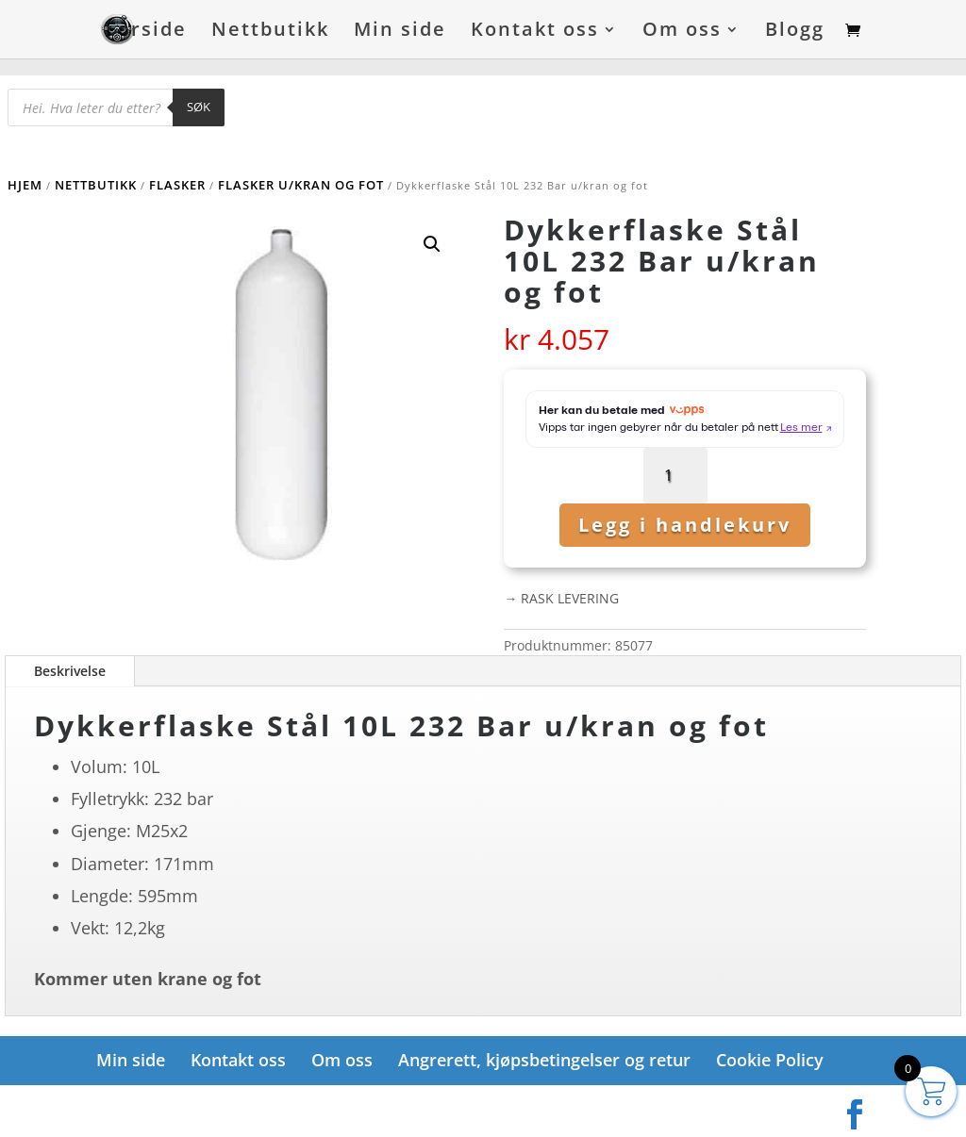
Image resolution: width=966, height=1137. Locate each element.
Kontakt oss (535, 32)
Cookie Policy (770, 1059)
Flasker (177, 184)
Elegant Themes (190, 1108)
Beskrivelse (70, 671)
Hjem (25, 184)
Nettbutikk (270, 32)
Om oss (682, 32)
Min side (400, 32)
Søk (198, 106)
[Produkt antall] (675, 475)
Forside (146, 32)
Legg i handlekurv (684, 524)
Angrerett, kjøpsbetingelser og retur (544, 1059)
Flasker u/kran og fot (301, 184)
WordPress (320, 1108)
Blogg (794, 32)
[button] (432, 244)
